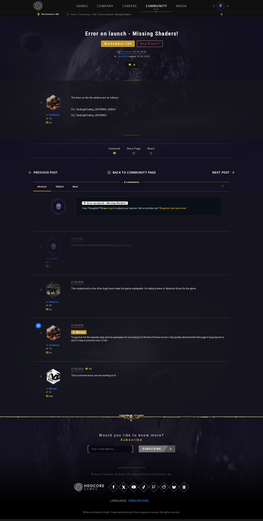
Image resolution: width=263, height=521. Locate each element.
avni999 (123, 57)
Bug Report (151, 44)
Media (181, 6)
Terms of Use (114, 476)
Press (96, 476)
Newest (42, 188)
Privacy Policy (139, 476)
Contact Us (162, 476)
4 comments (131, 183)
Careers (129, 6)
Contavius (127, 53)
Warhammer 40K (117, 44)
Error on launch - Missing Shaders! (105, 204)
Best (76, 188)
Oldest (60, 188)
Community (156, 6)
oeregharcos (125, 247)
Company (105, 6)
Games (82, 6)
